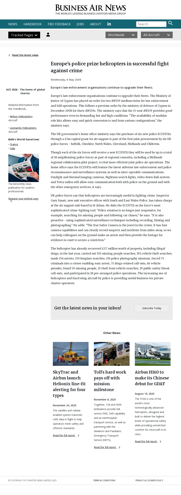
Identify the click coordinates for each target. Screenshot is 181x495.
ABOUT (95, 24)
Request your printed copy (23, 199)
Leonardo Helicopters (23, 128)
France (14, 144)
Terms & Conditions (104, 480)
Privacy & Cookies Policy (149, 480)
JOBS (80, 24)
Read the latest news (23, 55)
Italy (12, 148)
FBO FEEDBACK (59, 24)
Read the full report (66, 435)
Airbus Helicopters (21, 116)
